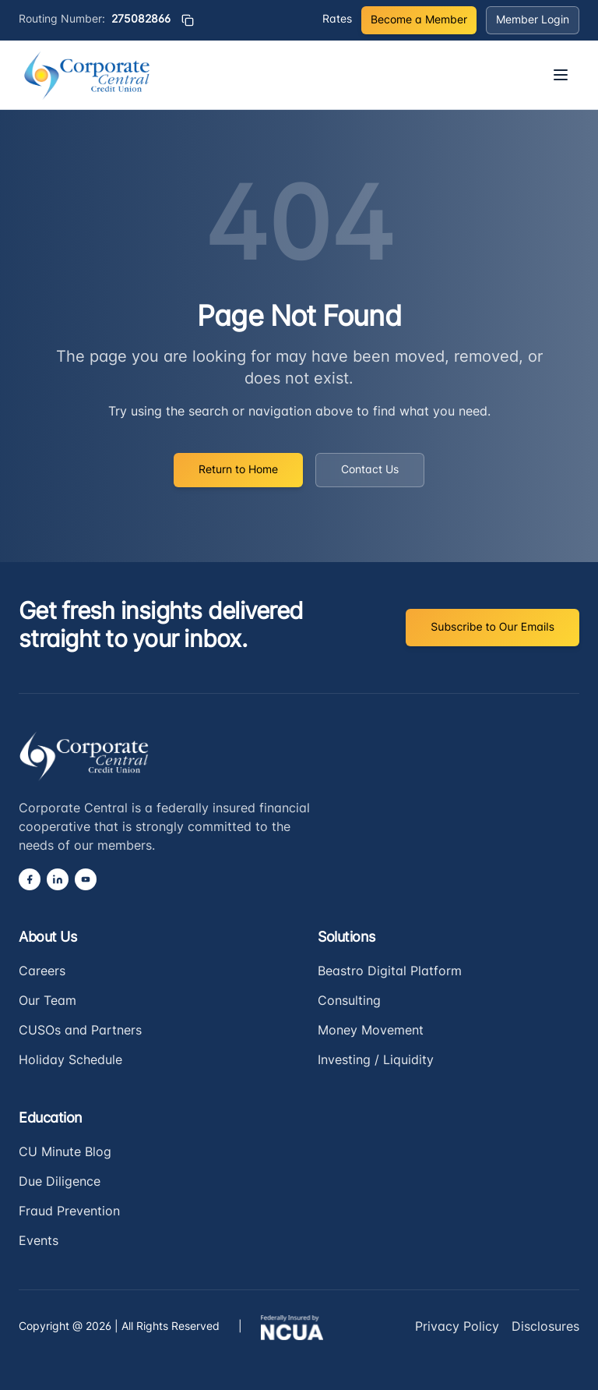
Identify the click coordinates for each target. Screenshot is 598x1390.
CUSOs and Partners (80, 1031)
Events (38, 1242)
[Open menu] (560, 75)
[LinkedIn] (58, 879)
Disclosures (545, 1327)
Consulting (349, 1002)
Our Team (47, 1002)
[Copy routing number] (188, 20)
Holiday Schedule (70, 1061)
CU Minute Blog (65, 1153)
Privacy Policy (457, 1327)
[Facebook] (29, 879)
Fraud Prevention (69, 1212)
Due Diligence (59, 1182)
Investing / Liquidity (376, 1061)
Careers (42, 972)
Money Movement (371, 1031)
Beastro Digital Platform (390, 972)
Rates (337, 20)
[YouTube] (86, 879)
